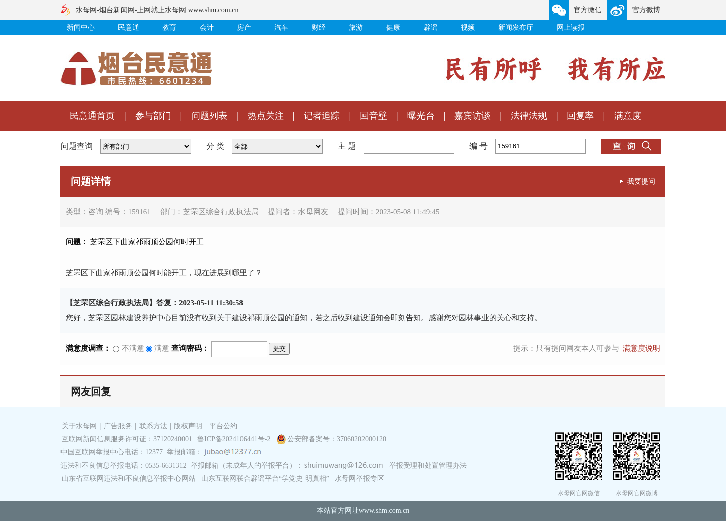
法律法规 (529, 116)
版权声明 (188, 426)
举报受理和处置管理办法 (428, 465)
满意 (157, 348)
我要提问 (641, 181)
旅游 (356, 27)
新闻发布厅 (515, 27)
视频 (468, 27)
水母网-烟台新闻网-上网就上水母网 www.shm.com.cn (157, 10)
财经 (319, 27)
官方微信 (588, 10)
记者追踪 (322, 116)
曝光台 (421, 116)
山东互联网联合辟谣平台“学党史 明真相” (265, 478)
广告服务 (118, 426)
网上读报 (571, 27)
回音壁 (373, 116)
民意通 (128, 27)
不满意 (128, 348)
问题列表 (209, 116)
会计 (207, 27)
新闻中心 (81, 27)
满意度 (627, 116)
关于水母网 (80, 426)
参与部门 (153, 116)
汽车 (281, 27)
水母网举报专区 (359, 478)
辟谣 (431, 27)
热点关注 (266, 116)
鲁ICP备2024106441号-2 (234, 439)
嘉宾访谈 (472, 116)
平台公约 (223, 426)
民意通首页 (92, 116)
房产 (244, 27)
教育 (169, 27)
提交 (279, 348)
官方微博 (646, 10)
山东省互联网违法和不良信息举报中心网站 (129, 478)
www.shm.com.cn (384, 510)
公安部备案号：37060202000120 (336, 439)
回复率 (580, 116)
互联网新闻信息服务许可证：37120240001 (127, 439)
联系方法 (153, 426)
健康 (393, 27)
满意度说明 (641, 348)
